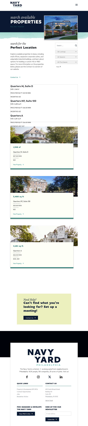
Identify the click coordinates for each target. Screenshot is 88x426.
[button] (30, 318)
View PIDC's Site (24, 414)
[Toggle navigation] (76, 5)
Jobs (18, 394)
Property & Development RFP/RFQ (27, 389)
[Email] (58, 413)
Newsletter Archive (22, 396)
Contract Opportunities (24, 392)
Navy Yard (13, 26)
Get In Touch (49, 400)
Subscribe (51, 419)
